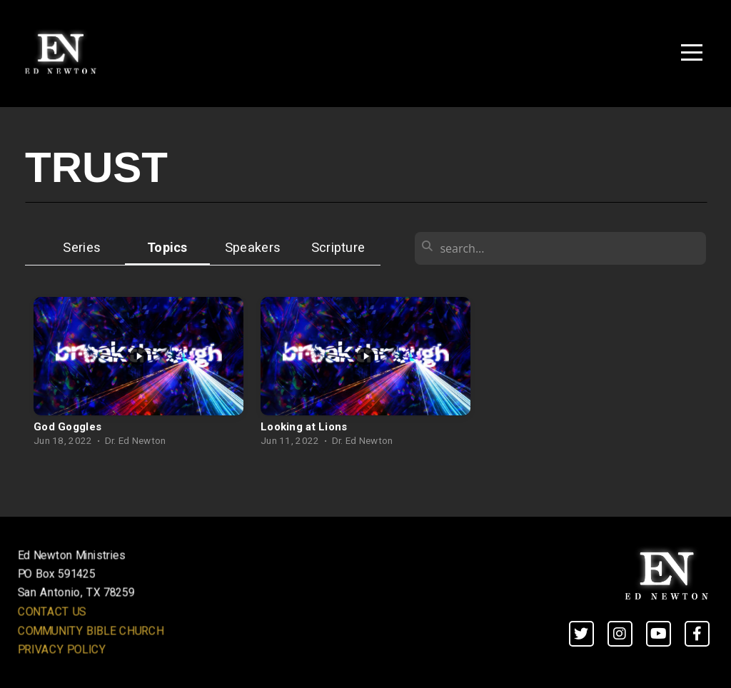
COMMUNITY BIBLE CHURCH (90, 630)
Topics (167, 247)
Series (82, 247)
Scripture (338, 247)
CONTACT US (52, 612)
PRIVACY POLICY (62, 650)
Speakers (253, 247)
